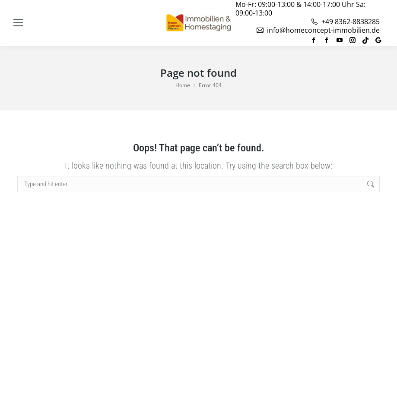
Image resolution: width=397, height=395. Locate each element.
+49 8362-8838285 (345, 21)
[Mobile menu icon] (18, 23)
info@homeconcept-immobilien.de (318, 30)
